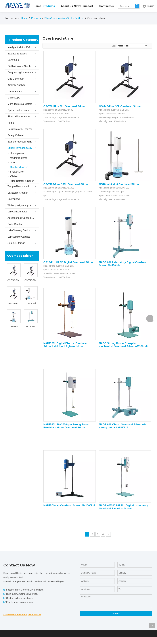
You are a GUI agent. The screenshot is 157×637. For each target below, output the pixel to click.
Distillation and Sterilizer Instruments (23, 66)
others (13, 162)
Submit (116, 613)
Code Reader (15, 224)
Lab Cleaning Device (19, 230)
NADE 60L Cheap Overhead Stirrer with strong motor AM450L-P (123, 426)
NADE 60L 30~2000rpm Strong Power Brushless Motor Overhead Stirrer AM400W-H (66, 426)
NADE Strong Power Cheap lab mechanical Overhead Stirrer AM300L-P (123, 345)
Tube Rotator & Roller (22, 181)
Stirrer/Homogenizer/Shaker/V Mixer (23, 148)
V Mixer (14, 176)
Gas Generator (16, 78)
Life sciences (15, 91)
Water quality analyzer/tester (23, 205)
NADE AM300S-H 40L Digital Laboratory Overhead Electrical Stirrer (123, 507)
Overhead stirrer (19, 167)
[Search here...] (126, 6)
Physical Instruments (19, 116)
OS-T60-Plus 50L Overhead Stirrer (13, 280)
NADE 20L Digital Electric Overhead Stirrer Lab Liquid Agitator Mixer (65, 345)
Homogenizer (17, 153)
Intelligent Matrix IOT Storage (23, 47)
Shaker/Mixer (17, 171)
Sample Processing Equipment (23, 141)
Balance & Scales (17, 53)
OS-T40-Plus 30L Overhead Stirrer (30, 280)
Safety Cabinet (16, 135)
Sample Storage (16, 243)
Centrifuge (13, 60)
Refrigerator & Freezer (20, 129)
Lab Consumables (17, 211)
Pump (11, 122)
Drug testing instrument (20, 72)
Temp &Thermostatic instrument (23, 186)
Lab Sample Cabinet (19, 236)
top (152, 625)
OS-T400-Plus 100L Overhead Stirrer (13, 303)
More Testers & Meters (20, 104)
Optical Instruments (18, 110)
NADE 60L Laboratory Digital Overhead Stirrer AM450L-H (31, 326)
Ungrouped (14, 199)
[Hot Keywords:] (137, 6)
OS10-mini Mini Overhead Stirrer (31, 303)
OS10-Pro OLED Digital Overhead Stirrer (13, 326)
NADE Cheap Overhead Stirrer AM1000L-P (69, 505)
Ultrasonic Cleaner (18, 192)
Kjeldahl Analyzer (17, 85)
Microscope (14, 97)
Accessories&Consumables (22, 218)
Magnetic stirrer (18, 158)
